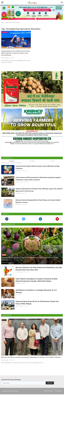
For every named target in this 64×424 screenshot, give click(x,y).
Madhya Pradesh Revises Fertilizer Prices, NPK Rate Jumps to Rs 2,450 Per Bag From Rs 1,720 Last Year (39, 190)
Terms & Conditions (48, 389)
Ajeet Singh (18, 170)
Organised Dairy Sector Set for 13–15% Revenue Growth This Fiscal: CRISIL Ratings (37, 303)
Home (2, 22)
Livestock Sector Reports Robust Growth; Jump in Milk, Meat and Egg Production (37, 167)
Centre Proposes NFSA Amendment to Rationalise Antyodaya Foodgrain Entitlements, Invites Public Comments (38, 178)
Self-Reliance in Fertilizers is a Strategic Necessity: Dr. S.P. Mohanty (36, 291)
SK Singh (18, 283)
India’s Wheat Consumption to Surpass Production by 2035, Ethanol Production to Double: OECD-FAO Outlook (37, 280)
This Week (11, 161)
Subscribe (49, 381)
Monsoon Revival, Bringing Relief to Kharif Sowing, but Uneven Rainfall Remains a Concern (38, 201)
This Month (32, 161)
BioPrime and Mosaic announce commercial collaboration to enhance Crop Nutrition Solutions (30, 357)
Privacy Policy (58, 389)
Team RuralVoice (4, 57)
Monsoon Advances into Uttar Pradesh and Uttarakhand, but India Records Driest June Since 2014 (39, 269)
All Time (52, 161)
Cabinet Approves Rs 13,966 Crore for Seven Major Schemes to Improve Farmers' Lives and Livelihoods (15, 53)
